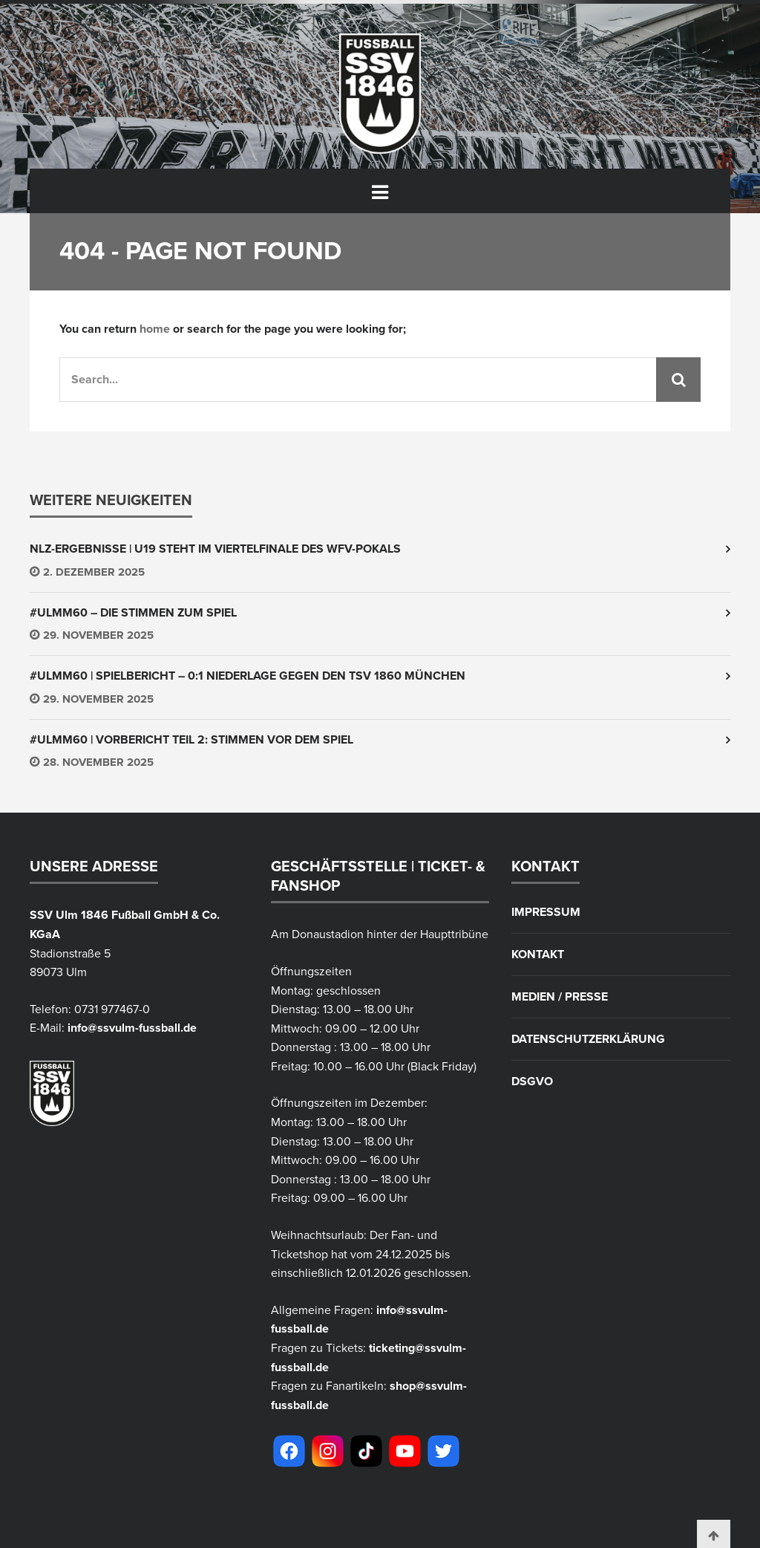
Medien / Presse (559, 997)
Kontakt (537, 954)
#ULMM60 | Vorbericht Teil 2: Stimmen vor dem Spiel (191, 739)
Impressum (545, 912)
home (155, 329)
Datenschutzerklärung (588, 1039)
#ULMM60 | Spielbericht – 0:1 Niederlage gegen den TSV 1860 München (247, 676)
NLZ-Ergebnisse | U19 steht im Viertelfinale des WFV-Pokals (215, 549)
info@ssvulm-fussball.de (132, 1028)
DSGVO (532, 1081)
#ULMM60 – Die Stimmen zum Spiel (133, 612)
